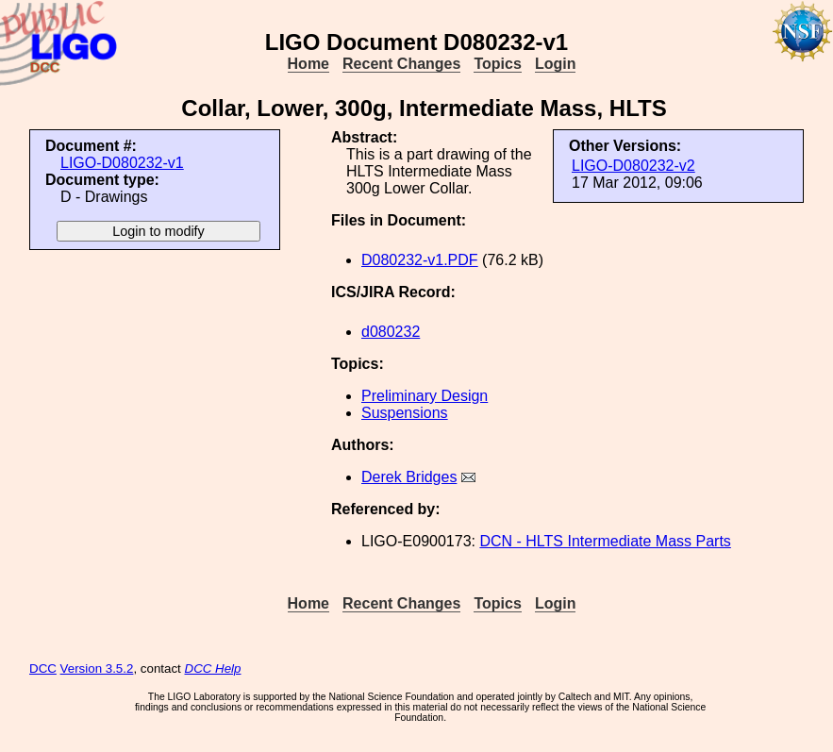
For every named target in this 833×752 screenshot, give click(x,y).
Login (555, 64)
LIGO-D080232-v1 (122, 163)
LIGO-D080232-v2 (633, 166)
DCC (43, 668)
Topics (497, 64)
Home (308, 64)
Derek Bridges (409, 477)
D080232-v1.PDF (419, 260)
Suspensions (404, 413)
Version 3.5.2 (97, 668)
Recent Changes (401, 64)
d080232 (390, 332)
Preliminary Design (424, 396)
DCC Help (213, 668)
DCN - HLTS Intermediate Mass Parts (604, 541)
